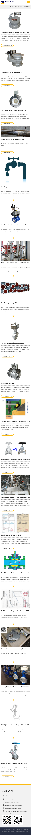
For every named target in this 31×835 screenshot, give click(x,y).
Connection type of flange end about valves (15, 32)
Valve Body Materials (8, 383)
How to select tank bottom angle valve (14, 763)
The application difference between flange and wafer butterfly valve (15, 687)
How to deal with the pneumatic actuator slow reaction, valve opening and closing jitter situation (15, 497)
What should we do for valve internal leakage (15, 263)
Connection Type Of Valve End (11, 72)
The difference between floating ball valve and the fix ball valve (15, 573)
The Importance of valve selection (13, 343)
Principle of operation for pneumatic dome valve (15, 421)
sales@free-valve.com (12, 799)
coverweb (26, 831)
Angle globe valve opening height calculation (15, 725)
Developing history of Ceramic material (14, 303)
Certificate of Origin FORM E (11, 535)
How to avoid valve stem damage (12, 139)
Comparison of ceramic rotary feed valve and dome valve (15, 649)
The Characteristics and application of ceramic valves (15, 110)
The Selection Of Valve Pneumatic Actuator (15, 225)
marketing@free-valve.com (13, 805)
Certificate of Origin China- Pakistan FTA (15, 611)
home (21, 6)
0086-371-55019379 (11, 796)
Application (27, 6)
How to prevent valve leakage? (11, 187)
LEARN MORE (8, 45)
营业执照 (15, 833)
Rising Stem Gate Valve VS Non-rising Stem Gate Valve (15, 459)
